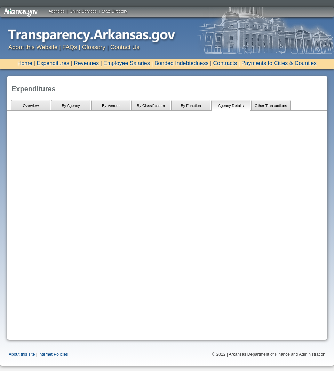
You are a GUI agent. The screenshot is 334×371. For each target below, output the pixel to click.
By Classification (151, 105)
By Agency (71, 105)
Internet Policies (53, 354)
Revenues (86, 63)
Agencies (56, 11)
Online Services (83, 11)
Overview (31, 105)
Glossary (93, 47)
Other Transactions (271, 105)
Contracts (225, 63)
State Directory (114, 11)
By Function (191, 105)
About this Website (32, 47)
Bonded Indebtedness (181, 63)
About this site (22, 354)
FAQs (69, 47)
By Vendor (111, 105)
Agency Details (231, 105)
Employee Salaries (126, 63)
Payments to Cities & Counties (279, 63)
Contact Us (125, 47)
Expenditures (53, 63)
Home (24, 63)
